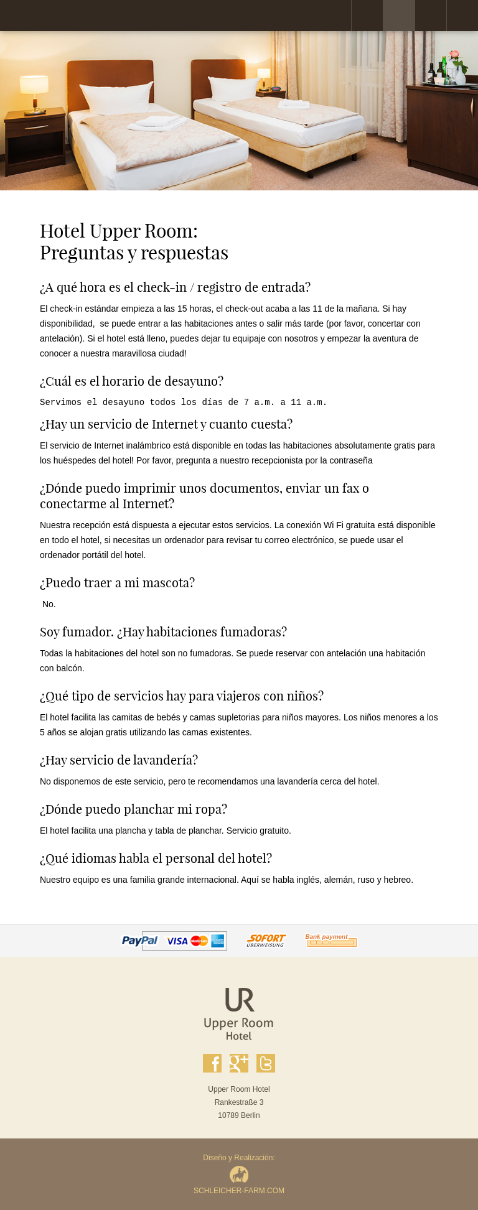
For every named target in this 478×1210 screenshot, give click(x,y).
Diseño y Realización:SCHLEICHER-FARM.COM (239, 1174)
